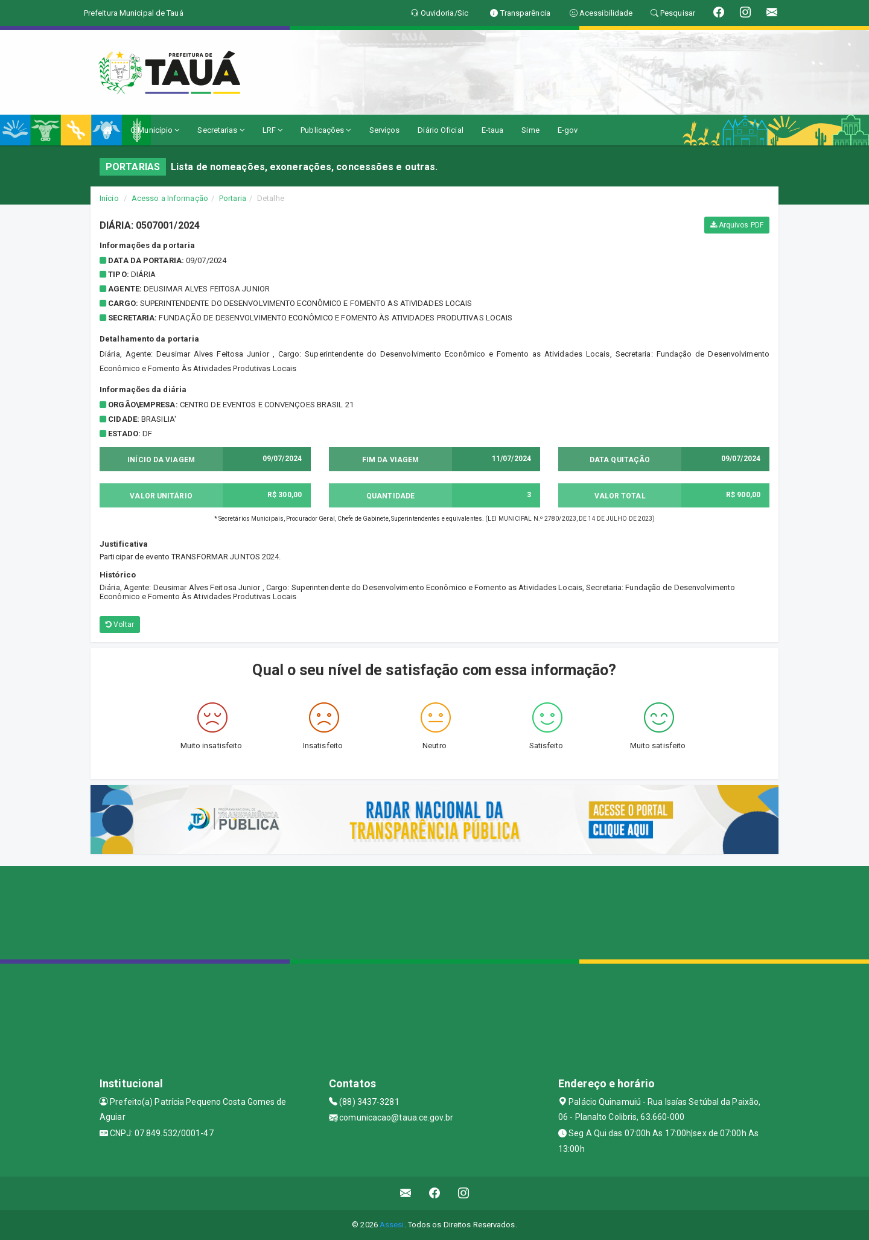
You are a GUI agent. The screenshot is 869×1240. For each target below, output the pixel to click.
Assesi (392, 1224)
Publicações (326, 130)
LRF (273, 130)
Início (109, 198)
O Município (154, 130)
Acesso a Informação (170, 198)
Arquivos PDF (736, 225)
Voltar (120, 624)
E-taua (493, 130)
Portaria (232, 198)
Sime (530, 130)
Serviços (384, 130)
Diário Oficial (440, 130)
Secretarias (220, 130)
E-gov (568, 130)
